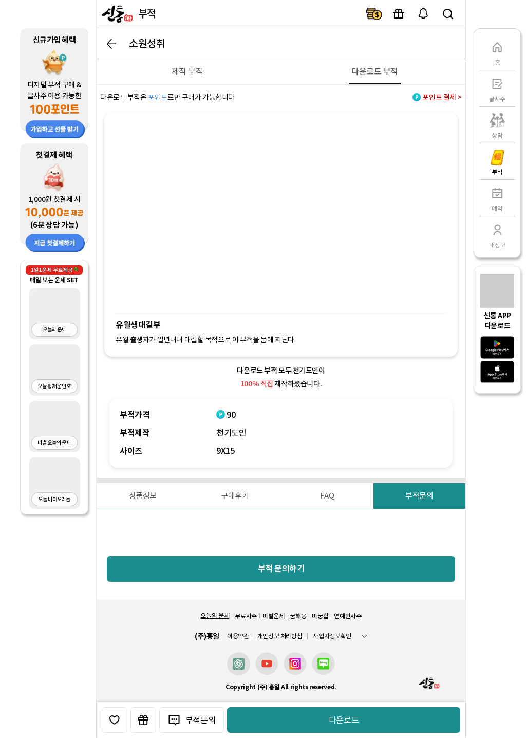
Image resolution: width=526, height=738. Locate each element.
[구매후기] (235, 496)
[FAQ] (327, 496)
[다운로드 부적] (374, 71)
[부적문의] (419, 496)
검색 (448, 14)
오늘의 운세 (214, 615)
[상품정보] (143, 496)
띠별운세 (273, 616)
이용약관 (238, 636)
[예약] (497, 198)
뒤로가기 (111, 43)
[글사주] (497, 88)
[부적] (497, 161)
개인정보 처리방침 (280, 636)
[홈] (497, 52)
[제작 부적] (187, 71)
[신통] (116, 14)
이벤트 (398, 14)
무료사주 (246, 616)
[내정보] (497, 234)
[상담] (497, 125)
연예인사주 (347, 616)
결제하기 (374, 14)
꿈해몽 (298, 616)
